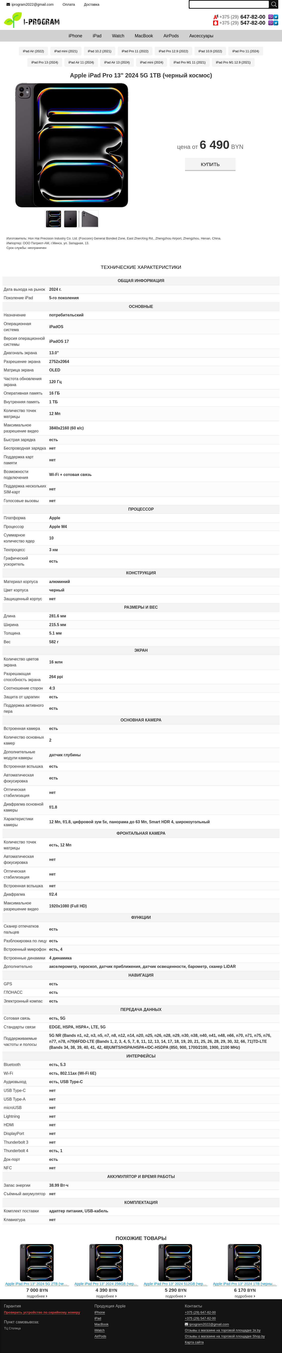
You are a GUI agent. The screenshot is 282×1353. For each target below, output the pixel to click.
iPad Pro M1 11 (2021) (190, 62)
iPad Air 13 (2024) (117, 62)
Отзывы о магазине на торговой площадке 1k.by (222, 1330)
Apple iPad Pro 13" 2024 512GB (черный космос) (183, 1284)
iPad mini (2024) (151, 62)
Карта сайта (194, 1342)
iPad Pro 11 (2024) (245, 51)
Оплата (69, 4)
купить (210, 164)
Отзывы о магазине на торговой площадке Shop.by (225, 1336)
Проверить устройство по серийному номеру (42, 1312)
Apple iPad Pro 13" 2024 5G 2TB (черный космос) (45, 1284)
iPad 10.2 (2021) (99, 51)
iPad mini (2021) (65, 51)
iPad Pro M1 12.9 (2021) (233, 62)
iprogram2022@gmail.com (29, 4)
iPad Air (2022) (33, 51)
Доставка (91, 4)
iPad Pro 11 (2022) (135, 51)
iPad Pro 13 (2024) (44, 62)
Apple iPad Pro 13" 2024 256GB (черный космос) (114, 1284)
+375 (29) (245, 17)
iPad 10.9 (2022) (210, 51)
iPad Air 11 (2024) (81, 62)
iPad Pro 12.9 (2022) (173, 51)
